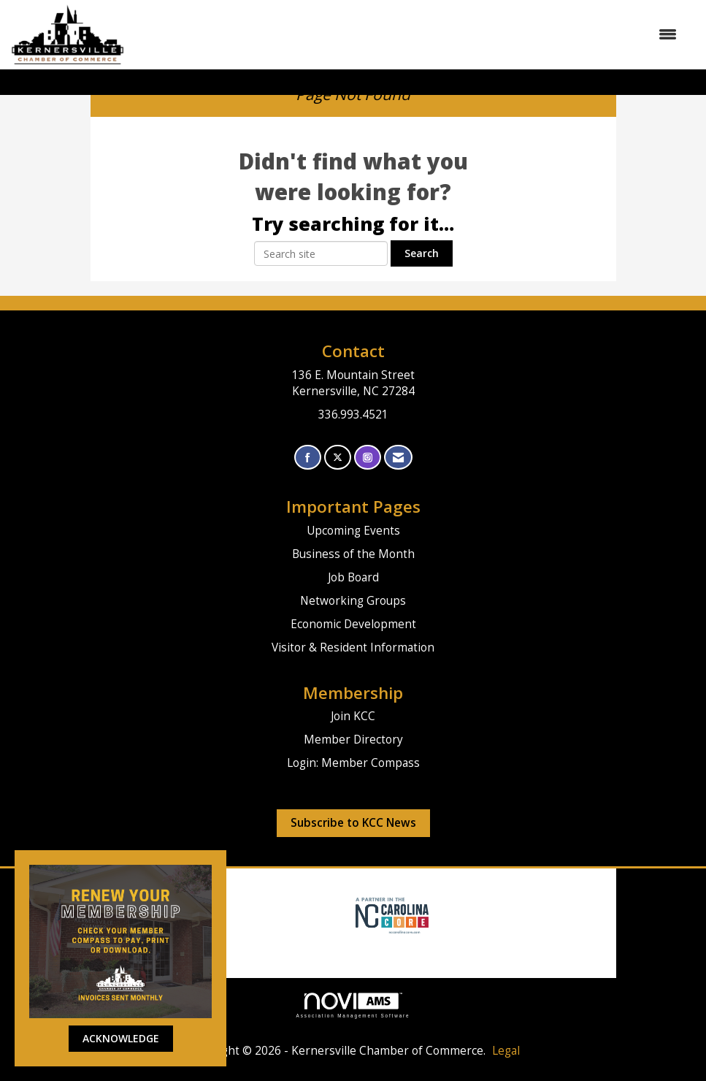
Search (421, 253)
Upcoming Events (353, 530)
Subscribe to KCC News (353, 822)
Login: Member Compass (353, 763)
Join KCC (353, 716)
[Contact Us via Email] (398, 457)
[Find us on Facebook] (307, 457)
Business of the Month (353, 554)
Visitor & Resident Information (353, 647)
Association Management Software (353, 1005)
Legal (506, 1050)
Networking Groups (353, 600)
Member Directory (353, 739)
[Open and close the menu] (408, 34)
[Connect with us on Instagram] (367, 457)
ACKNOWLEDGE (121, 1038)
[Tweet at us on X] (337, 457)
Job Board (353, 577)
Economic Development (353, 624)
